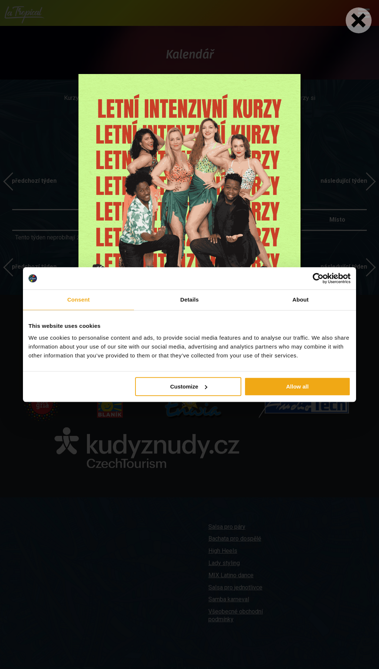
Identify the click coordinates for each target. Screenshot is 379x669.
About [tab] (300, 299)
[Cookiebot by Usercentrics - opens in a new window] (318, 278)
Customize (188, 386)
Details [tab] (189, 299)
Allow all (297, 386)
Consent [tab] (78, 299)
